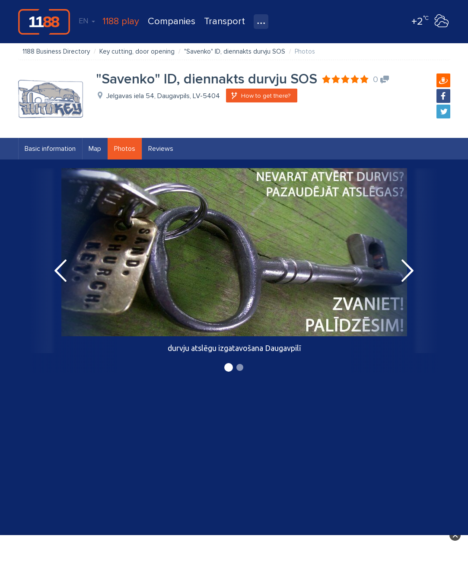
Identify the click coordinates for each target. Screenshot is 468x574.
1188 (44, 22)
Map (95, 148)
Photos (124, 148)
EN (87, 21)
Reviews (160, 148)
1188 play (120, 21)
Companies (171, 21)
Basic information (50, 148)
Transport (224, 21)
